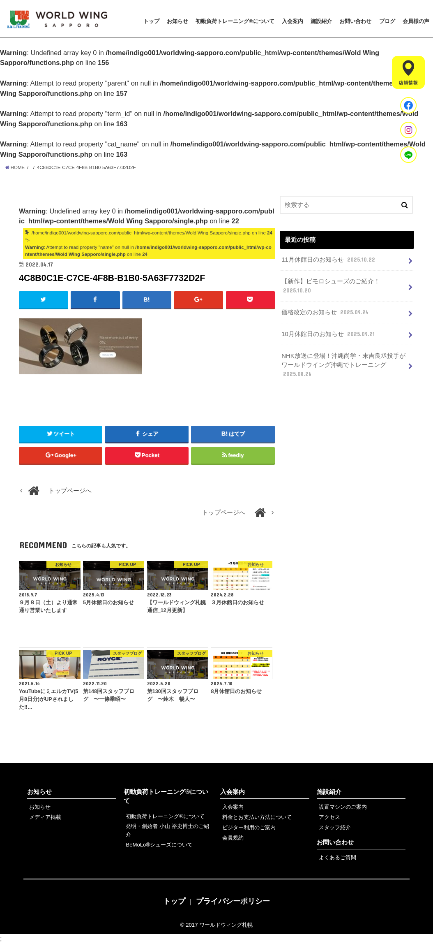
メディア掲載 (45, 817)
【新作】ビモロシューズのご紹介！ (330, 286)
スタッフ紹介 (335, 827)
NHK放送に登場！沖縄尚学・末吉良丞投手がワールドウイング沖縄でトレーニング (343, 365)
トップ (151, 21)
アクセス (329, 817)
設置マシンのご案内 (343, 807)
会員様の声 (416, 21)
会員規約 (233, 838)
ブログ (387, 21)
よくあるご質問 (337, 857)
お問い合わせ (355, 21)
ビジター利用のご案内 (249, 827)
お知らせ (177, 21)
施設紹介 (321, 21)
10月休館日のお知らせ (328, 334)
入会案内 (292, 21)
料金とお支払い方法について (257, 817)
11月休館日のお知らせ (329, 259)
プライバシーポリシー (233, 901)
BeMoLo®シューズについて (159, 845)
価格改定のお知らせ (325, 312)
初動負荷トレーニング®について (235, 21)
